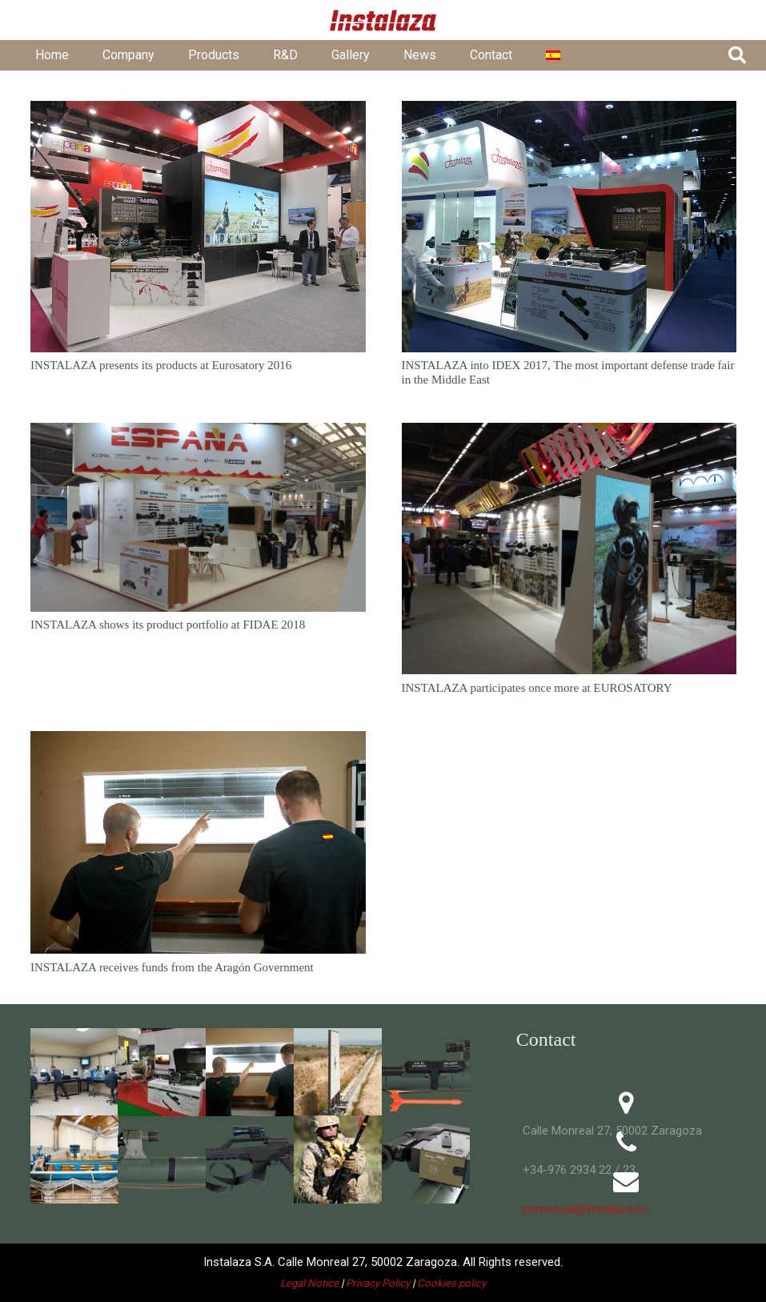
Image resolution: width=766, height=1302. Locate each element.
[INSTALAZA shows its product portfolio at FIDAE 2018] (198, 517)
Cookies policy (451, 1283)
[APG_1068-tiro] (74, 1072)
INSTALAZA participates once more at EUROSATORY (536, 687)
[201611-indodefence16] (162, 1072)
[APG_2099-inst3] (74, 1159)
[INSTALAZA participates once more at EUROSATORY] (568, 548)
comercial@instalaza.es (582, 1209)
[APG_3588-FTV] (338, 1159)
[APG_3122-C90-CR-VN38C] (162, 1159)
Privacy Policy (378, 1283)
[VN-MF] (250, 1159)
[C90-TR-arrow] (426, 1072)
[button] (737, 55)
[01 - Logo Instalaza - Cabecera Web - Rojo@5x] (383, 20)
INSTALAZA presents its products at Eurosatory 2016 (160, 365)
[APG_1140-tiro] (338, 1072)
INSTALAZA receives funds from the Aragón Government (172, 966)
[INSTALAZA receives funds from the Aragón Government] (198, 841)
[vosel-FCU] (426, 1159)
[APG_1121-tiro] (250, 1072)
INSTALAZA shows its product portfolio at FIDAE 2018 (167, 624)
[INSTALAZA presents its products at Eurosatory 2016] (198, 226)
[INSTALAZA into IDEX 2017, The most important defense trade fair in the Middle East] (568, 226)
